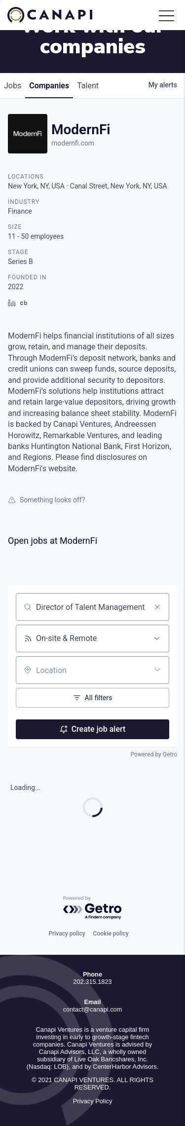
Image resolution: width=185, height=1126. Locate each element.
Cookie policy (111, 933)
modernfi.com (72, 143)
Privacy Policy (92, 1101)
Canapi (56, 15)
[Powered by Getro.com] (92, 908)
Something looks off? (46, 500)
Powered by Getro (154, 754)
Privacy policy (66, 933)
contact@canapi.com (92, 1009)
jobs (12, 85)
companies (49, 85)
